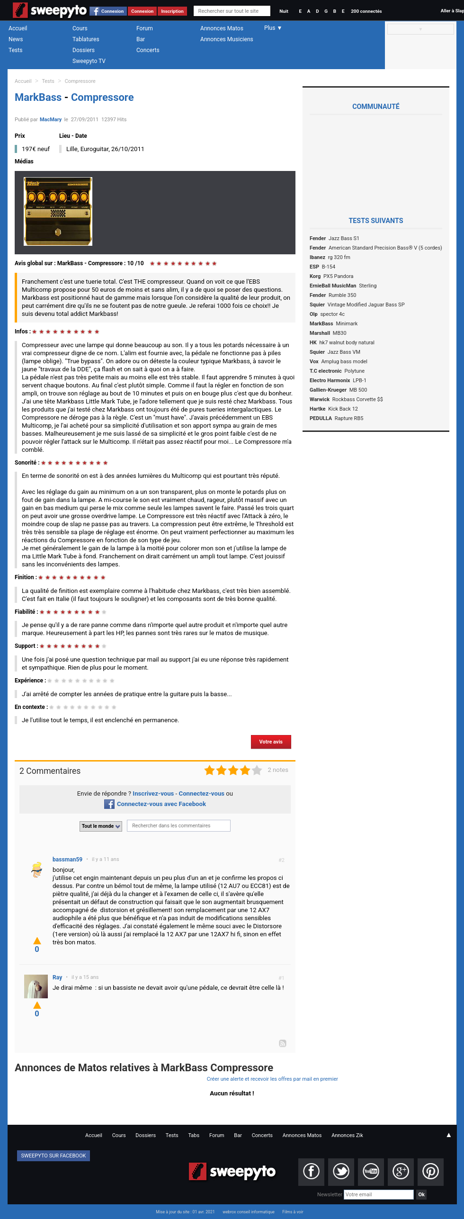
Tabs (193, 1135)
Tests (15, 50)
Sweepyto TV (89, 61)
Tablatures (85, 39)
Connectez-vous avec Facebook (155, 803)
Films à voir (292, 1212)
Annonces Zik (347, 1135)
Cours (80, 28)
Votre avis (271, 742)
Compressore (80, 81)
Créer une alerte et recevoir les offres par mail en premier (272, 1079)
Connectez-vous (202, 793)
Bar (140, 39)
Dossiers (83, 50)
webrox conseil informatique (249, 1212)
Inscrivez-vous (153, 793)
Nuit (283, 11)
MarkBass (39, 97)
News (16, 39)
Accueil (18, 28)
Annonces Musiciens (226, 39)
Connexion (112, 11)
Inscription (172, 11)
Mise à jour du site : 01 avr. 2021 (185, 1212)
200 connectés (366, 11)
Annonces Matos (221, 28)
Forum (144, 28)
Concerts (148, 50)
